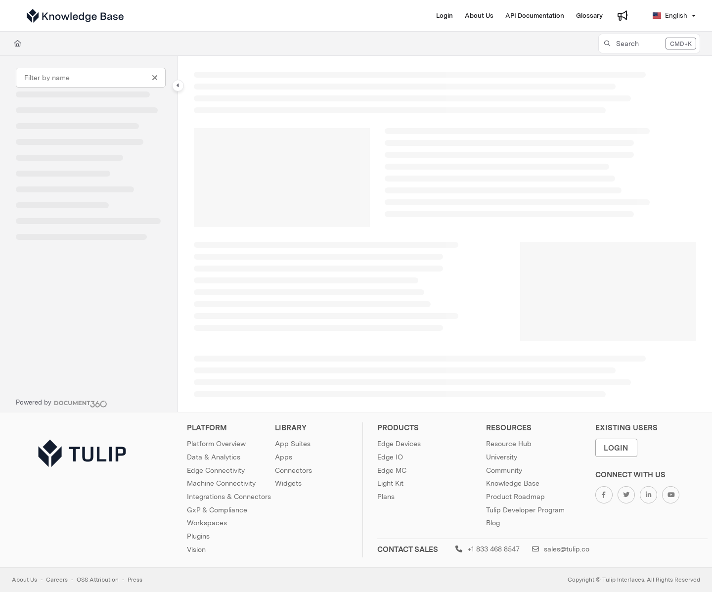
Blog (493, 523)
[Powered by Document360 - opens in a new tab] (61, 402)
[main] (445, 234)
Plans (386, 497)
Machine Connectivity (221, 483)
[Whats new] (622, 16)
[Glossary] (589, 16)
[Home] (17, 43)
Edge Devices (399, 444)
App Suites (293, 444)
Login (616, 448)
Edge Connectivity (216, 470)
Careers (57, 579)
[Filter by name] (91, 78)
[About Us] (479, 16)
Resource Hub (509, 444)
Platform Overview (216, 444)
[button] (649, 43)
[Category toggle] (178, 85)
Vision (196, 549)
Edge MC (391, 470)
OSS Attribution (98, 579)
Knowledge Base (512, 483)
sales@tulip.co (560, 549)
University (501, 457)
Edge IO (390, 457)
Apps (283, 457)
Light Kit (390, 483)
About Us (24, 579)
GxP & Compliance (217, 510)
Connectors (293, 470)
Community (504, 470)
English (670, 15)
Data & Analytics (213, 457)
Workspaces (207, 523)
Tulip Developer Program (525, 510)
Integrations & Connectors (229, 497)
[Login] (444, 16)
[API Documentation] (534, 16)
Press (135, 579)
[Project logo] (75, 16)
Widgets (288, 483)
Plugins (198, 536)
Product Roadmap (515, 497)
